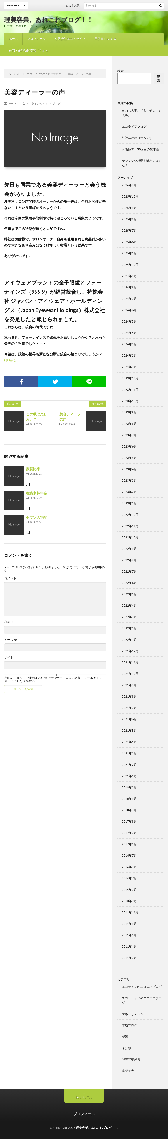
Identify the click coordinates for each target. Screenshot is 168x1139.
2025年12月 (130, 196)
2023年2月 (129, 492)
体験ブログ (129, 1025)
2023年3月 (129, 480)
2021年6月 (129, 719)
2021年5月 (129, 730)
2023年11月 (130, 389)
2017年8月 (129, 821)
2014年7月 (129, 878)
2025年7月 (129, 230)
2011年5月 (129, 935)
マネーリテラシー (134, 1014)
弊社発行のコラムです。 (139, 138)
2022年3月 (129, 617)
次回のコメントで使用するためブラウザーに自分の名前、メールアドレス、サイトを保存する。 (53, 679)
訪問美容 (128, 1071)
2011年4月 (129, 946)
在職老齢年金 (36, 493)
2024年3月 (129, 344)
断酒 (125, 1036)
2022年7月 (129, 571)
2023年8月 (129, 423)
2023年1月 (129, 503)
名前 (9, 621)
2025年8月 (129, 219)
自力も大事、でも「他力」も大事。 (90, 5)
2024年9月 (129, 276)
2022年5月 (129, 594)
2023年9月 (129, 412)
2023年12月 (130, 378)
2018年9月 (129, 798)
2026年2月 (129, 185)
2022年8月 (129, 560)
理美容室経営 (131, 1059)
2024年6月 (129, 310)
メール (10, 639)
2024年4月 (129, 333)
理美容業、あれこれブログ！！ (48, 19)
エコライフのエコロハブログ (43, 103)
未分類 (126, 1048)
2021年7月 (129, 708)
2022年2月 (129, 628)
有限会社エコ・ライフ (70, 38)
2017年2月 (129, 844)
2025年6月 (129, 242)
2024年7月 (129, 298)
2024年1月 (129, 367)
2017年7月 (129, 833)
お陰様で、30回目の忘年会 (140, 149)
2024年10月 (130, 264)
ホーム (13, 38)
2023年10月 (130, 401)
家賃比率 (33, 469)
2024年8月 (129, 287)
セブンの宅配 (36, 517)
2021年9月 (129, 685)
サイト (8, 657)
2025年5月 (129, 253)
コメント (10, 578)
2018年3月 (129, 810)
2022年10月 (130, 537)
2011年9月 (129, 923)
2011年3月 (129, 958)
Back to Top (84, 1097)
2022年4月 (129, 605)
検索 (120, 71)
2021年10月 (130, 673)
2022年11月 (130, 526)
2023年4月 (129, 469)
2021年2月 (129, 764)
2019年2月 (129, 787)
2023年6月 (129, 446)
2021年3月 (129, 753)
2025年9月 (129, 208)
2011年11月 (130, 912)
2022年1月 (129, 639)
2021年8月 (129, 696)
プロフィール (36, 38)
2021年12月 (130, 651)
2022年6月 (129, 583)
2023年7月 (129, 435)
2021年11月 (130, 662)
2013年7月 (129, 901)
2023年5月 (129, 458)
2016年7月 (129, 855)
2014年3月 (129, 889)
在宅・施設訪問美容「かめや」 (30, 50)
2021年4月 (129, 742)
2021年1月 (129, 776)
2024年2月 (129, 355)
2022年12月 (130, 514)
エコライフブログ (134, 126)
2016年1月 (129, 867)
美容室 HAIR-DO (106, 38)
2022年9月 (129, 548)
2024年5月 (129, 321)
